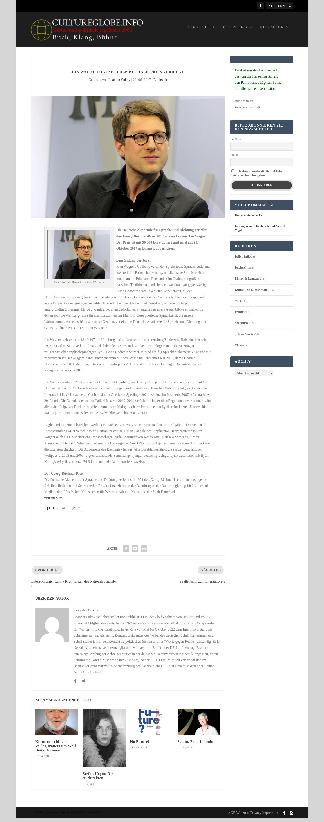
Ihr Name (236, 143)
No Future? (140, 746)
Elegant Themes (58, 816)
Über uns (235, 31)
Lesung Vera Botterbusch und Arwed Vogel (260, 232)
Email (234, 159)
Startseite (201, 31)
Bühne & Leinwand (248, 283)
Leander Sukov (119, 84)
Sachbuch (241, 327)
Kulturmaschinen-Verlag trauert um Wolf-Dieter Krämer (56, 750)
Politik (239, 316)
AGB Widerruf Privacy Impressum (253, 817)
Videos (239, 349)
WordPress (93, 816)
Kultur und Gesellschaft (251, 294)
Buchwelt (160, 84)
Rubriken (272, 31)
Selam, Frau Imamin (196, 746)
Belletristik (242, 260)
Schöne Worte (244, 338)
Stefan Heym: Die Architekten (98, 780)
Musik (239, 305)
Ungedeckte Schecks (248, 219)
